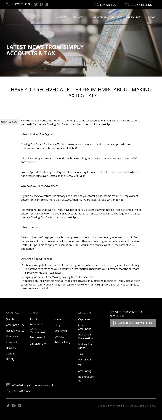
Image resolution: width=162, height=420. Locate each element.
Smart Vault (61, 330)
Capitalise (84, 319)
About (33, 319)
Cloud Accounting (84, 327)
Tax (80, 353)
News (58, 319)
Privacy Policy (62, 342)
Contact (59, 336)
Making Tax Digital (85, 346)
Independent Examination (85, 336)
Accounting (84, 371)
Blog (57, 325)
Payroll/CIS (84, 359)
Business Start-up (87, 378)
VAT (80, 365)
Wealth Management (107, 17)
